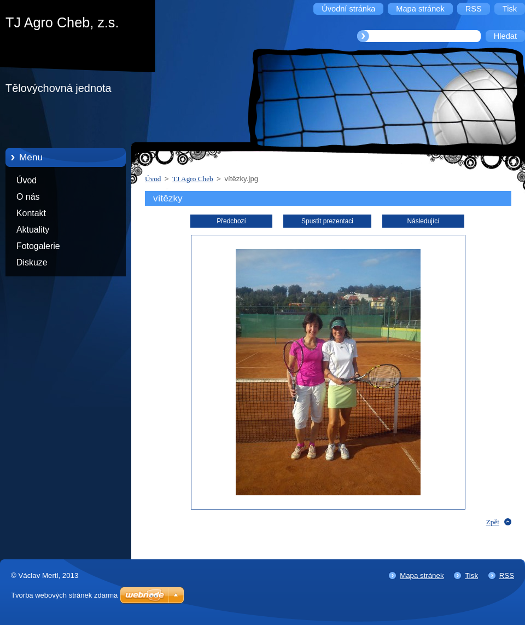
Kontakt (31, 213)
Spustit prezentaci (327, 221)
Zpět (492, 522)
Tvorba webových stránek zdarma (64, 595)
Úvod (26, 180)
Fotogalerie (38, 246)
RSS (506, 575)
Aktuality (32, 229)
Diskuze (32, 262)
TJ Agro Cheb (192, 179)
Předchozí (231, 221)
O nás (27, 196)
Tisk (471, 575)
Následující (423, 221)
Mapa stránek (422, 575)
